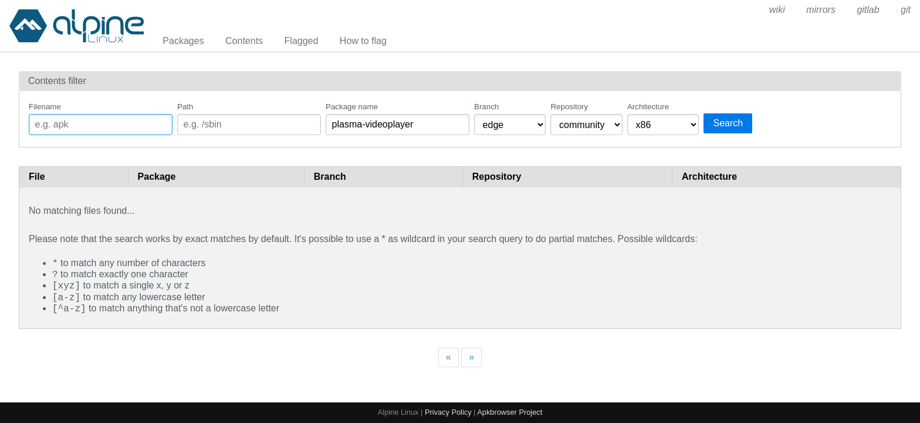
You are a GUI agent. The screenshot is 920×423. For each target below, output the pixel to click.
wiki (777, 10)
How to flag (363, 41)
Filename (45, 106)
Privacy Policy (448, 412)
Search (728, 123)
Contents (244, 41)
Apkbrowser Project (509, 412)
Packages (183, 41)
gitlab (868, 10)
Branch (486, 106)
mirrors (821, 10)
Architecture (648, 106)
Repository (569, 106)
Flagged (302, 41)
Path (185, 106)
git (906, 10)
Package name (352, 106)
